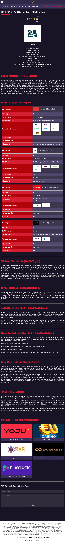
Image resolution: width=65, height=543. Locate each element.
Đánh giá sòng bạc (38, 6)
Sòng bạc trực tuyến (24, 6)
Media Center (40, 537)
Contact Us (25, 537)
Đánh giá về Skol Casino (53, 6)
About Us (18, 537)
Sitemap (47, 537)
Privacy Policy (32, 537)
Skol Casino (35, 52)
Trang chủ (13, 6)
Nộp (32, 505)
